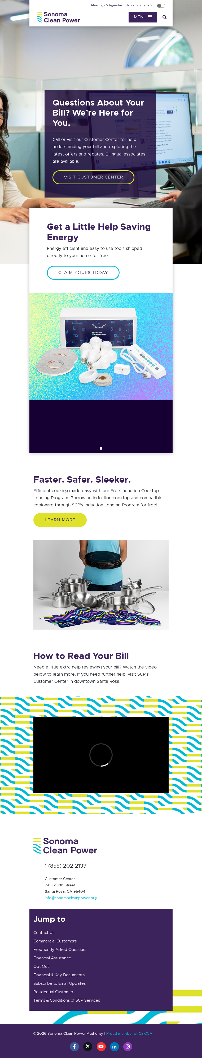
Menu (143, 17)
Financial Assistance (52, 958)
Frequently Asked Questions (60, 949)
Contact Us (43, 932)
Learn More (60, 520)
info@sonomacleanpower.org (71, 897)
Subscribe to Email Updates (59, 983)
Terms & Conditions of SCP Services (66, 1000)
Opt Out (41, 966)
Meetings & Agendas (107, 5)
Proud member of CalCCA (129, 1033)
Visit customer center (93, 177)
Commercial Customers (55, 941)
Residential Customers (54, 992)
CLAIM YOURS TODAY (83, 272)
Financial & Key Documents (59, 975)
